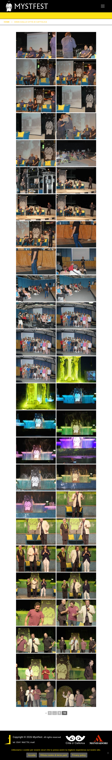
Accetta (31, 755)
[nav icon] (102, 6)
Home (7, 22)
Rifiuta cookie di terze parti (53, 755)
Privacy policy (79, 755)
